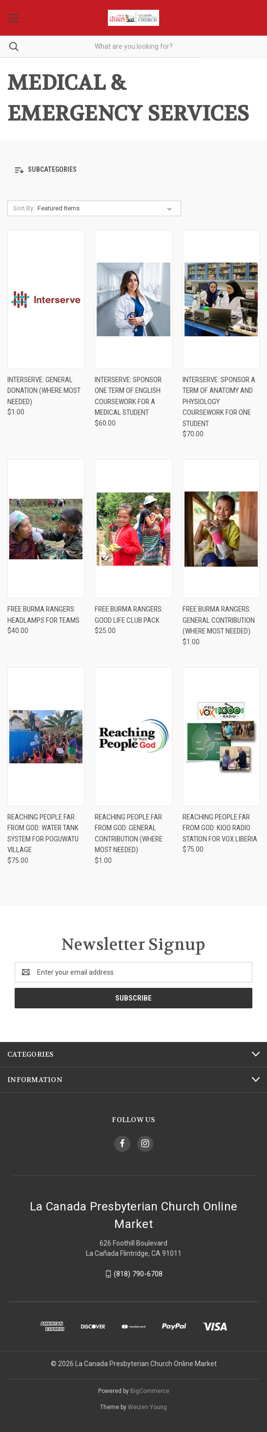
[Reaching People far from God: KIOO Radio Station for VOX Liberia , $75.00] (221, 736)
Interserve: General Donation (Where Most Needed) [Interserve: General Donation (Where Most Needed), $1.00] (44, 390)
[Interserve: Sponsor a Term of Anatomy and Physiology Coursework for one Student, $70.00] (221, 299)
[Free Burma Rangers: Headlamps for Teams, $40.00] (45, 528)
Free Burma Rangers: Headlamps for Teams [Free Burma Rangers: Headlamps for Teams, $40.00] (43, 615)
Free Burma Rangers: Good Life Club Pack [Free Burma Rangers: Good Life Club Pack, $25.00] (129, 615)
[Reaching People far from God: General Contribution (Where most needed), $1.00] (133, 736)
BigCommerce (149, 1391)
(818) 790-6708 (138, 1273)
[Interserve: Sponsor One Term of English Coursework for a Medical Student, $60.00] (133, 299)
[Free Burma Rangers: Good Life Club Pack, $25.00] (133, 528)
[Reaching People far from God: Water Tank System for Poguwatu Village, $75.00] (45, 736)
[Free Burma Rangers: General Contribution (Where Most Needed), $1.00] (221, 528)
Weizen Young (147, 1407)
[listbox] (106, 208)
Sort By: (24, 208)
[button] (133, 170)
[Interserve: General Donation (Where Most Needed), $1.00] (45, 299)
